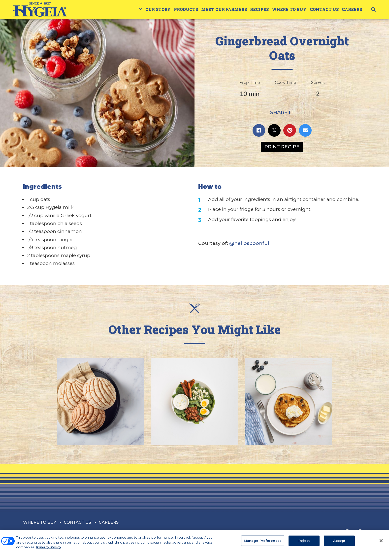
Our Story (158, 9)
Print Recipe (281, 147)
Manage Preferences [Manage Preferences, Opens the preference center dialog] (263, 543)
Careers (352, 9)
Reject (304, 543)
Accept (339, 543)
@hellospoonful (249, 243)
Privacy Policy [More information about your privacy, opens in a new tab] (48, 550)
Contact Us (324, 9)
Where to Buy (289, 9)
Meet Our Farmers (224, 9)
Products (186, 9)
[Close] (381, 543)
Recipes (259, 9)
